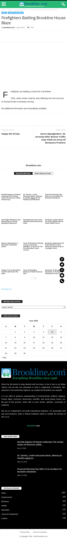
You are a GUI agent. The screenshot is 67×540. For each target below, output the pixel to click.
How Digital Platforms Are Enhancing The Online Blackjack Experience (11, 221)
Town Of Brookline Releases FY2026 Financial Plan (32, 271)
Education (5, 510)
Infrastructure (6, 497)
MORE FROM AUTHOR (43, 173)
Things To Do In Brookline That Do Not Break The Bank (10, 271)
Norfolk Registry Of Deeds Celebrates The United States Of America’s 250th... (40, 443)
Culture (4, 518)
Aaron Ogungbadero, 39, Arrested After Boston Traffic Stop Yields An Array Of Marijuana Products (50, 138)
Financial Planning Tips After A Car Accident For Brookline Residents (54, 196)
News (9, 10)
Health (4, 506)
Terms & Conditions (40, 532)
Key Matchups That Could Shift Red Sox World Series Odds (33, 221)
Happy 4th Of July (10, 133)
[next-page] (35, 278)
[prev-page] (31, 278)
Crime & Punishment (21, 10)
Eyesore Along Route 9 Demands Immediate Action (9, 245)
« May (3, 358)
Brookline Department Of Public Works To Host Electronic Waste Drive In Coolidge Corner (54, 245)
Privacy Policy (25, 532)
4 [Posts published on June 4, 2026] (43, 332)
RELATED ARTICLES (23, 173)
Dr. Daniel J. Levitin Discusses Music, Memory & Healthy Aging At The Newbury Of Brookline (32, 197)
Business (5, 501)
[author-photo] (33, 156)
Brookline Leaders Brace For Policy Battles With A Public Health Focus (54, 221)
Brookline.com (9, 27)
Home (3, 10)
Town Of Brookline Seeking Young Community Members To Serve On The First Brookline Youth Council (33, 246)
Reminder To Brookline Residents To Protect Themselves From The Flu (54, 271)
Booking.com (6, 289)
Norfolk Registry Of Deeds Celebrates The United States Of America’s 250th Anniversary (11, 197)
